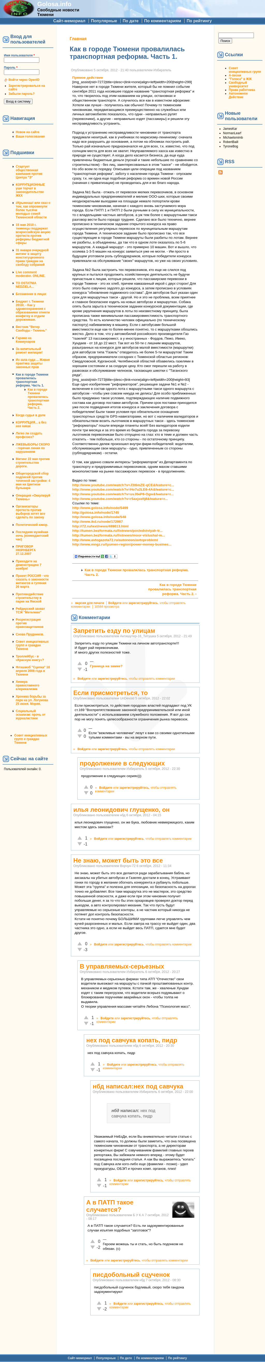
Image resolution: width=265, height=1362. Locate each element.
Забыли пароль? (22, 94)
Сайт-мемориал (69, 21)
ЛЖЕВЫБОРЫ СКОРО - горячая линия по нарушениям (33, 448)
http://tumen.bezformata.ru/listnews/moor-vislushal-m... (118, 535)
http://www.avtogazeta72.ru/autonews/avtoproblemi (115, 540)
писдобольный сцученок (131, 1274)
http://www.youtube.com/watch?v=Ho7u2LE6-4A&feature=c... (123, 489)
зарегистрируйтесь (143, 603)
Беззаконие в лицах (31, 294)
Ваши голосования (30, 136)
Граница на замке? (106, 666)
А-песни (235, 75)
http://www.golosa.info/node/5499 (100, 508)
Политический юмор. (32, 525)
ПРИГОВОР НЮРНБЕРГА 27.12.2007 (26, 550)
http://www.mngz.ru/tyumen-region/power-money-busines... (121, 544)
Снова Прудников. (30, 634)
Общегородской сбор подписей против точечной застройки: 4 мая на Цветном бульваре (33, 481)
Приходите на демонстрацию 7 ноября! (28, 565)
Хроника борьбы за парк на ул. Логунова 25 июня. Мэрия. (32, 700)
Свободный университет (238, 84)
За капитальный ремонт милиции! (29, 350)
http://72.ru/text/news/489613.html (100, 526)
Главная (78, 39)
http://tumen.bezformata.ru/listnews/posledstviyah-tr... (117, 531)
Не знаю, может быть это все (118, 860)
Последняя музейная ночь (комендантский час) (32, 535)
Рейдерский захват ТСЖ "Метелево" (30, 610)
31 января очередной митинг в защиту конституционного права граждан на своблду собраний (32, 257)
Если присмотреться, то (110, 692)
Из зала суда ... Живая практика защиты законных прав (33, 363)
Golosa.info (54, 4)
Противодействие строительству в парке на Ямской (29, 597)
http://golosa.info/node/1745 (95, 512)
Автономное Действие (238, 95)
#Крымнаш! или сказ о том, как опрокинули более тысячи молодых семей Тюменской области (33, 210)
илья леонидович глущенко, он (121, 809)
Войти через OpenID (24, 80)
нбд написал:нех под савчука (138, 1086)
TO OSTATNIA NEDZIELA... (26, 285)
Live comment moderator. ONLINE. (30, 274)
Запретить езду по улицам (114, 630)
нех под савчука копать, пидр (131, 1040)
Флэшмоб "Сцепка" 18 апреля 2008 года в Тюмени (33, 670)
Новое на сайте (27, 132)
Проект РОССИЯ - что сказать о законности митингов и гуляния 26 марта (32, 581)
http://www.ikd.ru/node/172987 (97, 522)
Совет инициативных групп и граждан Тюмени (32, 645)
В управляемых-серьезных (122, 966)
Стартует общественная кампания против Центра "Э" (29, 172)
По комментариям (162, 21)
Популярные (104, 21)
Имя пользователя (19, 55)
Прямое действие (87, 78)
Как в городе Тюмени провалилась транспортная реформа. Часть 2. (38, 399)
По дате (131, 21)
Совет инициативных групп (245, 70)
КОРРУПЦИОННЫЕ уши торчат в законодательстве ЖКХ (30, 190)
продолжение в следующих (122, 763)
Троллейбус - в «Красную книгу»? (30, 658)
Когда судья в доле (31, 415)
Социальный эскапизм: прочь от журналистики (31, 714)
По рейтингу (199, 21)
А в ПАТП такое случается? (109, 1206)
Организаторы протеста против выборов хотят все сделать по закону (30, 512)
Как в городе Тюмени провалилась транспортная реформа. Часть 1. (32, 380)
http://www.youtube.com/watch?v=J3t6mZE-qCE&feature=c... (123, 485)
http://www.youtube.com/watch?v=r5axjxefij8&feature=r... (120, 499)
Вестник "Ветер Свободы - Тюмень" (31, 328)
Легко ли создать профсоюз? (29, 435)
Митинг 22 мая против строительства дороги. (33, 462)
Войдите (114, 603)
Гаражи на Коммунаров (25, 339)
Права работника (242, 90)
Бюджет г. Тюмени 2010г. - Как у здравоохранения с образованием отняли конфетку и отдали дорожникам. (33, 310)
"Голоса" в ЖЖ (240, 79)
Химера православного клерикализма (27, 685)
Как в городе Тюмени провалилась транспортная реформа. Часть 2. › (172, 589)
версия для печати (89, 603)
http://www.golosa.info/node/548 (99, 517)
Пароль (11, 67)
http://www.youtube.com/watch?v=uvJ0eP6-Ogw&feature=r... (123, 494)
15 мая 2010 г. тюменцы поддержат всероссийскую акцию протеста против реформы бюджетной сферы (33, 234)
